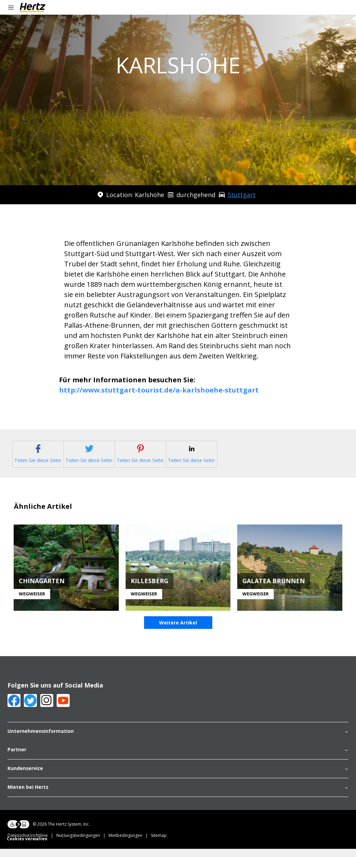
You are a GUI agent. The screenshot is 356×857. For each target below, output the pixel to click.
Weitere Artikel (178, 631)
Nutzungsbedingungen (82, 843)
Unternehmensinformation (178, 740)
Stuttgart (242, 195)
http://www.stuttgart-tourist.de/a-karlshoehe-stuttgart (159, 390)
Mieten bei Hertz (178, 795)
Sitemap (159, 843)
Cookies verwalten (27, 847)
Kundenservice (178, 777)
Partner (178, 758)
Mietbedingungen (130, 843)
